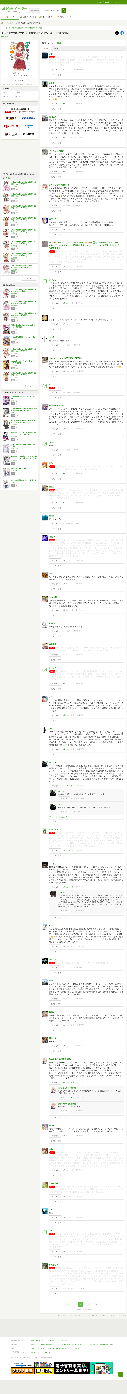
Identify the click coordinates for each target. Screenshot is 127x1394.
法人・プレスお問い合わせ (57, 1348)
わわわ (52, 623)
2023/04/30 (79, 610)
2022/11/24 (79, 654)
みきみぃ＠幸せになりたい (60, 185)
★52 (63, 715)
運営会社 (34, 1344)
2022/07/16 (79, 850)
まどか (52, 83)
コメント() (70, 69)
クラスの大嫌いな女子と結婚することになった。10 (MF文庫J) (24, 267)
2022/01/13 (79, 1046)
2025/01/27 (76, 450)
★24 (63, 1082)
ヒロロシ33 (54, 925)
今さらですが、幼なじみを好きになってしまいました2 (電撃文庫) (24, 433)
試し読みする (20, 80)
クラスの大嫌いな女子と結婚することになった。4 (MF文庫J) (24, 195)
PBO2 (51, 442)
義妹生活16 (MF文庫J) (18, 468)
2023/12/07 (79, 560)
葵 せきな (14, 401)
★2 (63, 171)
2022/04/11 (79, 967)
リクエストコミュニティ (78, 1348)
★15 (63, 371)
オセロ (52, 1209)
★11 (72, 1097)
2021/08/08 (80, 1288)
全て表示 (45, 48)
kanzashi (53, 597)
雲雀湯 (13, 482)
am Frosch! (54, 1183)
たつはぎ (52, 668)
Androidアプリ (36, 1352)
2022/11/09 (79, 683)
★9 (63, 1170)
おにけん (52, 762)
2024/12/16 (79, 473)
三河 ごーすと (15, 470)
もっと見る (29, 279)
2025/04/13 (79, 324)
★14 (63, 1025)
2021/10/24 (79, 1170)
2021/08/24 (79, 1217)
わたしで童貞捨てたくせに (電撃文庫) (23, 480)
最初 (68, 1304)
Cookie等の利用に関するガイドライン (72, 1344)
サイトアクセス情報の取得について (101, 1344)
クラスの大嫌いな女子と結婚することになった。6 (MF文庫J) (24, 219)
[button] (64, 10)
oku (50, 728)
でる (51, 1230)
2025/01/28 (79, 429)
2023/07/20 (79, 584)
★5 (63, 303)
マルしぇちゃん (55, 829)
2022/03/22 (80, 1025)
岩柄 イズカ (14, 448)
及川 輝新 (14, 425)
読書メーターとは (37, 1340)
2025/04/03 (76, 345)
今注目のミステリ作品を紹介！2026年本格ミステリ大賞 (23, 28)
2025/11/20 (79, 103)
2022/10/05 (80, 749)
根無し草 (52, 1038)
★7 (63, 967)
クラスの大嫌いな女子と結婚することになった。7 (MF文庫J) (24, 231)
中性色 (52, 337)
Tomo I (52, 516)
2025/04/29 (79, 303)
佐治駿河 (52, 117)
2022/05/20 (79, 887)
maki (51, 981)
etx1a (51, 487)
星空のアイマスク (56, 405)
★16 (63, 786)
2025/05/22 (79, 266)
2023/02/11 (76, 631)
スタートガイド (52, 1340)
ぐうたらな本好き (56, 151)
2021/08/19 (79, 1251)
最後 (96, 1304)
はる (51, 463)
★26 (63, 1288)
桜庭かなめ (53, 1265)
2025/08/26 (76, 205)
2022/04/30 (80, 946)
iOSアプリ (48, 1352)
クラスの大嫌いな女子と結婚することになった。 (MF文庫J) (24, 290)
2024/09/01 (76, 523)
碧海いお (52, 1012)
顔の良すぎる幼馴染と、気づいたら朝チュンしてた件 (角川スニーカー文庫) (24, 457)
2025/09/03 (79, 171)
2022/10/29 (80, 715)
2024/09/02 (79, 502)
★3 (63, 584)
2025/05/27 (79, 229)
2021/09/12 (79, 1196)
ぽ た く (52, 537)
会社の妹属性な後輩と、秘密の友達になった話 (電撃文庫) (24, 421)
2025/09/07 (80, 137)
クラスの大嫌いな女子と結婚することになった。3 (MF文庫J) (24, 183)
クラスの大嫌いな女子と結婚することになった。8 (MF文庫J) (24, 243)
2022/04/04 (79, 998)
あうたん (52, 959)
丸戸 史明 (14, 436)
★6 (63, 103)
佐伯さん (14, 413)
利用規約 (64, 1340)
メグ (51, 54)
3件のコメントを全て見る (59, 817)
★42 (63, 946)
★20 (63, 749)
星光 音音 (14, 460)
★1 (63, 69)
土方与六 (52, 219)
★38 (63, 137)
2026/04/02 (79, 69)
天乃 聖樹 (10, 23)
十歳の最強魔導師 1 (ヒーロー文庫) (23, 337)
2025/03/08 (80, 371)
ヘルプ (33, 1348)
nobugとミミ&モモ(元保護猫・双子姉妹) (66, 358)
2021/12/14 (80, 1082)
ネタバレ (56, 48)
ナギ (51, 697)
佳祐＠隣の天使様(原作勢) (60, 1059)
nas (50, 573)
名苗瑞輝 (52, 644)
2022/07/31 (80, 786)
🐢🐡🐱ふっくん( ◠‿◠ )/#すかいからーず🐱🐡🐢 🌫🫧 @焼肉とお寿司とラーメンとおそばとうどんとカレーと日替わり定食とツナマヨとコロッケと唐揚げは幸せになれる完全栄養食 (85, 245)
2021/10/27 (79, 1136)
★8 (63, 887)
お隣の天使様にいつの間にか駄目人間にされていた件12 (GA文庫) (24, 409)
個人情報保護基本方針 (48, 1344)
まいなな (52, 280)
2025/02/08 (76, 392)
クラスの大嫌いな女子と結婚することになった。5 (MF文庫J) (24, 207)
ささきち (52, 863)
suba (51, 1149)
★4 (63, 229)
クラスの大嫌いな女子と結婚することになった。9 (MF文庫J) (24, 255)
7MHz (51, 1125)
